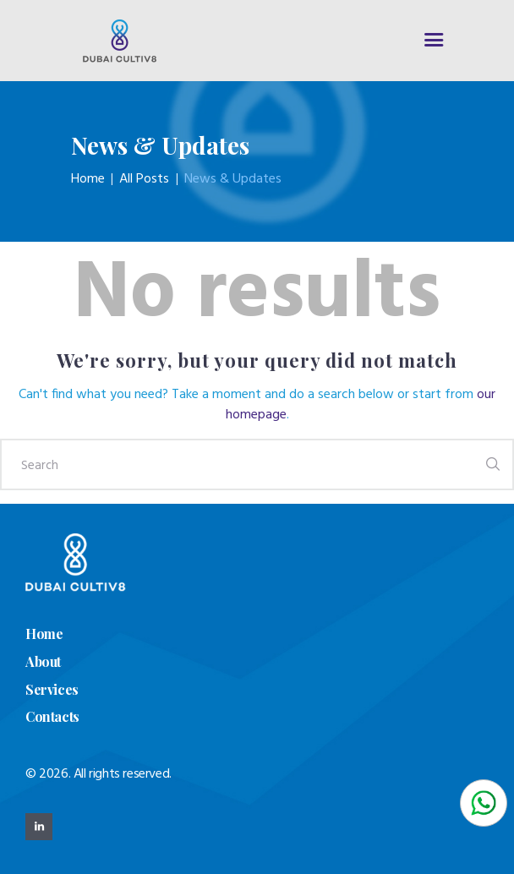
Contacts (52, 716)
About (43, 661)
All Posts (144, 179)
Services (52, 689)
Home (88, 179)
